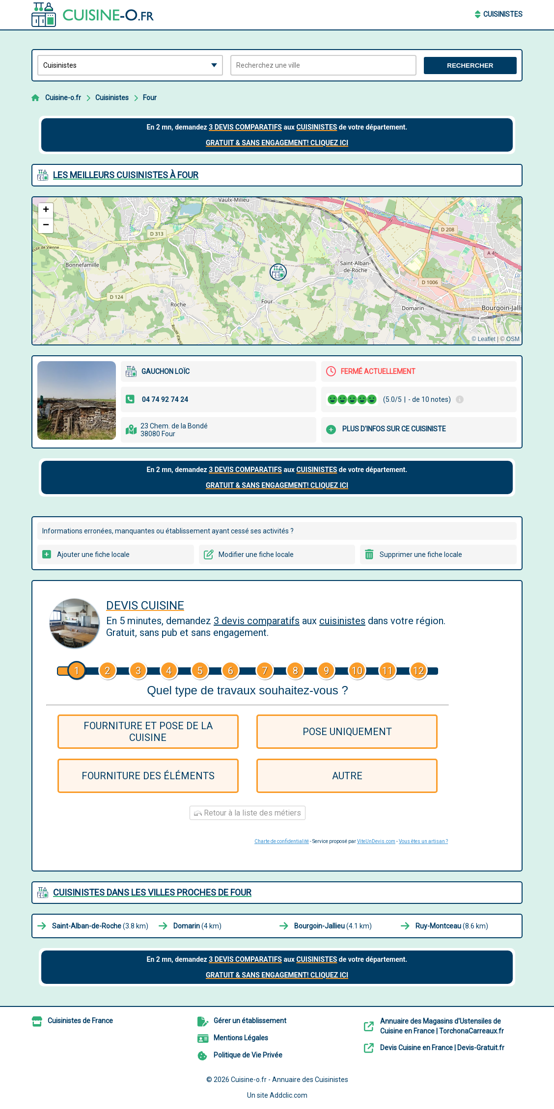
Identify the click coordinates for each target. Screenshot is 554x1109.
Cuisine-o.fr (63, 98)
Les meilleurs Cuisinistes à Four (125, 175)
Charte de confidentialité (281, 841)
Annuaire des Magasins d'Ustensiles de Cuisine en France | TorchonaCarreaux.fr (442, 1026)
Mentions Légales (241, 1038)
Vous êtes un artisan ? (423, 841)
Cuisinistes (503, 14)
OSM (513, 339)
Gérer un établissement (250, 1021)
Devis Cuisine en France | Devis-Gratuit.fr (442, 1048)
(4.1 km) (333, 926)
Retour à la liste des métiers (247, 813)
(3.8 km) (100, 926)
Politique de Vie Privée (248, 1055)
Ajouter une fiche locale (93, 554)
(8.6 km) (452, 926)
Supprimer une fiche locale (421, 554)
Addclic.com (288, 1095)
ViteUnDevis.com (376, 841)
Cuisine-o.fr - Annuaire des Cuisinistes (289, 1079)
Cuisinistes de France (80, 1021)
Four (150, 98)
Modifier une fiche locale (256, 554)
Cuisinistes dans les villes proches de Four (152, 892)
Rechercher (470, 65)
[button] (277, 271)
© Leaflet (483, 339)
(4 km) (197, 926)
